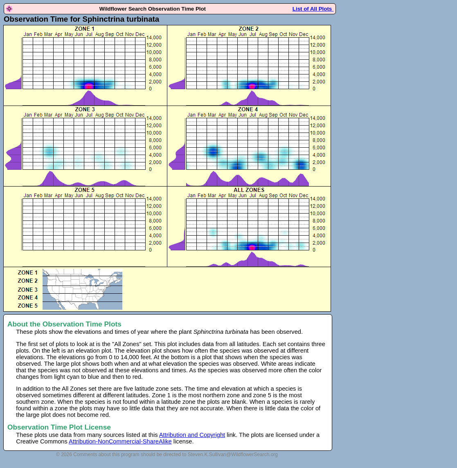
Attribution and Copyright (192, 435)
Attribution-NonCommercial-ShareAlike (120, 441)
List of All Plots (313, 9)
